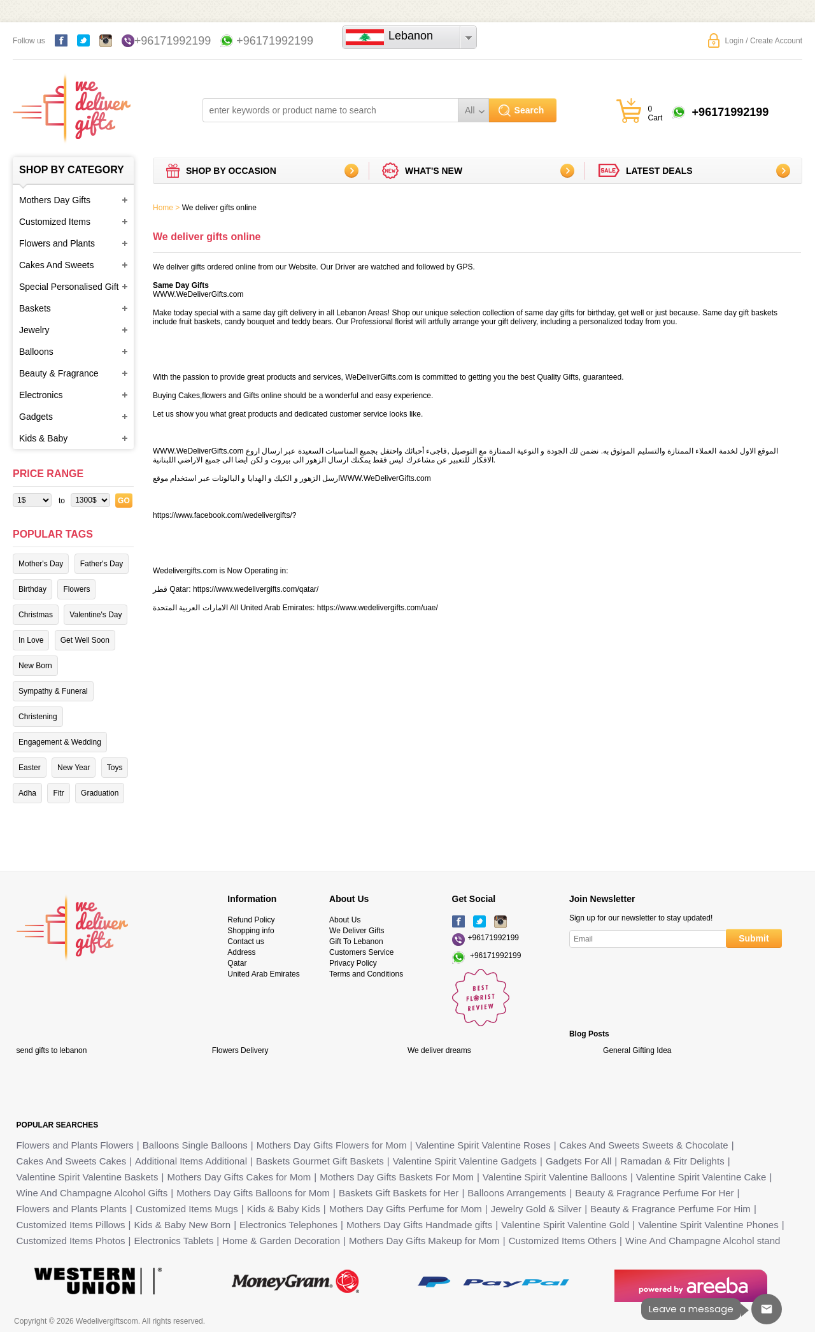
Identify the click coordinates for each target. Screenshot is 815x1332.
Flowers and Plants (57, 243)
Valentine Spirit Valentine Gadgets (465, 1161)
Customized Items (54, 222)
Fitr (58, 793)
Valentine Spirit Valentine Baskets (88, 1176)
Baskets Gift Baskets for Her (398, 1192)
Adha (27, 793)
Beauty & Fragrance (59, 373)
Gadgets (36, 417)
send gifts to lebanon (52, 1050)
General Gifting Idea (637, 1050)
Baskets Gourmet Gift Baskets (320, 1161)
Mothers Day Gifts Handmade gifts (419, 1224)
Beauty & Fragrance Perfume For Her (654, 1192)
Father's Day (102, 563)
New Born (35, 665)
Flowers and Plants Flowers (75, 1145)
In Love (30, 640)
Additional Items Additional (191, 1161)
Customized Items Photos (71, 1240)
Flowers (76, 589)
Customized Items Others (562, 1240)
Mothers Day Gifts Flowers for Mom (332, 1145)
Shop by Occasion (231, 171)
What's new (433, 171)
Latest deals (659, 171)
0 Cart (655, 113)
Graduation (99, 793)
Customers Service (361, 952)
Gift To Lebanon (356, 941)
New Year (73, 767)
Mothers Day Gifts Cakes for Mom (239, 1176)
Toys (115, 767)
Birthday (32, 589)
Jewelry (34, 330)
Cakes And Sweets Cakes (72, 1161)
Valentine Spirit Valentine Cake (701, 1176)
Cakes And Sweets (56, 265)
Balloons (36, 352)
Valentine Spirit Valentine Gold (565, 1224)
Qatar (236, 963)
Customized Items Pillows (71, 1224)
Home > (166, 207)
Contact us (245, 941)
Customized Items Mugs (187, 1208)
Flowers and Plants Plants (72, 1208)
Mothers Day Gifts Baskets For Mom (397, 1176)
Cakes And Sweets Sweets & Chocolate (644, 1145)
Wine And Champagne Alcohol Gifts (92, 1192)
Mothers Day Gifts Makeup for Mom (424, 1240)
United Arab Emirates (263, 974)
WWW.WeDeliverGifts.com (198, 294)
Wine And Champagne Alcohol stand (703, 1240)
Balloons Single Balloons (195, 1145)
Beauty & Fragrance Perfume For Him (670, 1208)
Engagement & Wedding (59, 742)
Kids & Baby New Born (182, 1224)
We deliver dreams (439, 1050)
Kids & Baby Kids (283, 1208)
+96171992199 (172, 40)
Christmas (35, 614)
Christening (37, 716)
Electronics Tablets (173, 1240)
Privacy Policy (353, 963)
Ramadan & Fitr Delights (672, 1161)
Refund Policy (250, 919)
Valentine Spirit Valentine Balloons (555, 1176)
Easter (29, 767)
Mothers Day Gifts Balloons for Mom (253, 1192)
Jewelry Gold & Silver (536, 1208)
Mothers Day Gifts (54, 200)
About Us (344, 919)
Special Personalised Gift (68, 287)
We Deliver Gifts (356, 930)
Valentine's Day (95, 614)
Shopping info (250, 930)
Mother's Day (40, 563)
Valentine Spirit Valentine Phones (708, 1224)
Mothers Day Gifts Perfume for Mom (405, 1208)
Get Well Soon (85, 640)
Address (241, 952)
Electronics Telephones (288, 1224)
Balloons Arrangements (516, 1192)
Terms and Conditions (366, 974)
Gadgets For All (578, 1161)
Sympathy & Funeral (53, 691)
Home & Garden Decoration (281, 1240)
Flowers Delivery (240, 1050)
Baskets (35, 308)
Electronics (40, 395)
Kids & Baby (43, 438)
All (470, 110)
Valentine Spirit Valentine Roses (483, 1145)
